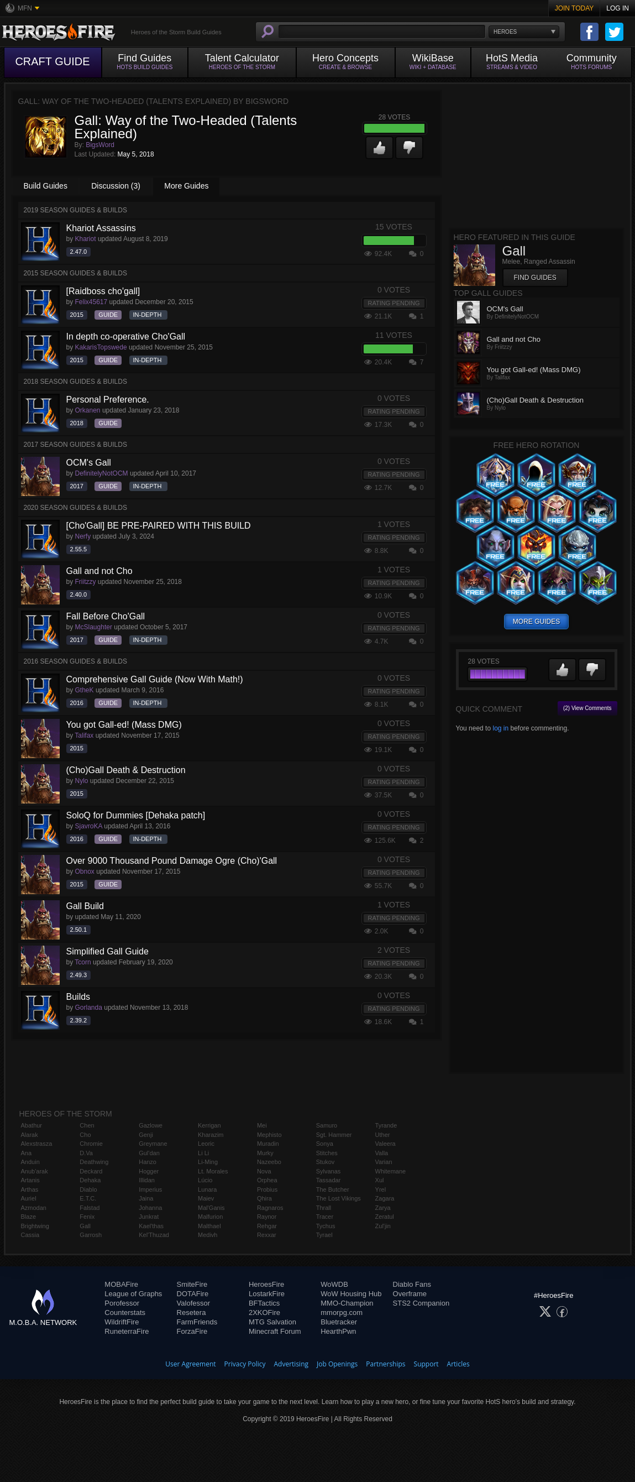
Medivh (207, 1234)
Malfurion (210, 1216)
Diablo (88, 1189)
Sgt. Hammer (334, 1134)
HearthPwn (338, 1331)
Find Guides (535, 277)
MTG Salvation (272, 1322)
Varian (383, 1162)
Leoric (206, 1143)
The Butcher (332, 1189)
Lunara (207, 1189)
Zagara (385, 1198)
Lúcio (205, 1180)
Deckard (91, 1171)
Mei (262, 1125)
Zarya (383, 1207)
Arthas (30, 1189)
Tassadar (328, 1180)
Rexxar (266, 1234)
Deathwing (94, 1162)
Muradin (268, 1143)
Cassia (30, 1234)
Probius (267, 1189)
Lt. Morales (213, 1171)
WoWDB (334, 1284)
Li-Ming (208, 1162)
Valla (382, 1153)
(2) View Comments (587, 708)
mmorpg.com (342, 1312)
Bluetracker (339, 1322)
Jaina (146, 1198)
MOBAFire (121, 1284)
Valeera (385, 1143)
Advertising (291, 1364)
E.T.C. (88, 1198)
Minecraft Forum (275, 1331)
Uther (382, 1134)
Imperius (150, 1189)
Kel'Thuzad (154, 1234)
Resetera (191, 1312)
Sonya (324, 1143)
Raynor (266, 1216)
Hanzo (147, 1162)
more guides (536, 621)
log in (500, 728)
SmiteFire (192, 1284)
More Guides (186, 185)
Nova (264, 1171)
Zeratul (384, 1216)
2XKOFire (264, 1312)
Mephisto (269, 1134)
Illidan (147, 1180)
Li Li (203, 1153)
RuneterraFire (126, 1331)
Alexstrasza (37, 1143)
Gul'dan (149, 1153)
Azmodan (33, 1207)
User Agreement (190, 1364)
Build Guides (45, 185)
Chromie (91, 1143)
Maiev (206, 1198)
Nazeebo (269, 1162)
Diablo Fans (412, 1284)
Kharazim (210, 1134)
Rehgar (267, 1226)
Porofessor (121, 1303)
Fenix (87, 1216)
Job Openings (337, 1364)
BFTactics (264, 1303)
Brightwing (35, 1226)
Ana (26, 1153)
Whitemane (390, 1171)
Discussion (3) (115, 185)
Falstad (89, 1207)
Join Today (574, 8)
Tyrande (386, 1125)
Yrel (380, 1189)
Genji (146, 1134)
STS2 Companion (421, 1303)
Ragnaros (270, 1207)
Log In (617, 8)
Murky (265, 1153)
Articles (458, 1364)
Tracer (324, 1216)
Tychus (325, 1226)
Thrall (324, 1207)
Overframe (410, 1294)
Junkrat (149, 1216)
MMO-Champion (347, 1303)
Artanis (30, 1180)
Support (426, 1364)
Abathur (32, 1125)
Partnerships (385, 1364)
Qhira (264, 1198)
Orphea (267, 1180)
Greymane (153, 1143)
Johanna (150, 1207)
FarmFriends (197, 1322)
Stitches (327, 1153)
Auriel (28, 1198)
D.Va (86, 1153)
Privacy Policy (245, 1364)
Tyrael (324, 1234)
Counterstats (124, 1312)
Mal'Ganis (211, 1207)
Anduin (30, 1162)
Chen (87, 1125)
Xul (379, 1180)
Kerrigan (209, 1125)
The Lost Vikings (338, 1198)
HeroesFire (266, 1284)
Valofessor (193, 1303)
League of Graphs (133, 1294)
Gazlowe (150, 1125)
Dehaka (90, 1180)
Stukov (325, 1162)
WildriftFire (121, 1322)
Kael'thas (151, 1226)
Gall (85, 1226)
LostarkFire (267, 1294)
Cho (85, 1134)
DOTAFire (193, 1294)
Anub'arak (34, 1171)
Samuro (327, 1125)
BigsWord (100, 145)
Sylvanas (328, 1171)
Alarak (29, 1134)
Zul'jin (383, 1226)
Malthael (209, 1226)
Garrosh (91, 1234)
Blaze (28, 1216)
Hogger (149, 1171)
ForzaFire (192, 1331)
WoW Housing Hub (351, 1294)
